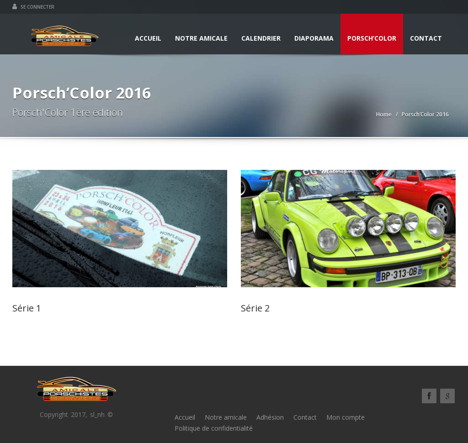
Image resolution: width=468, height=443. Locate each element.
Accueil (148, 38)
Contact (426, 38)
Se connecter (33, 7)
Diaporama (314, 38)
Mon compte (345, 417)
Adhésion (270, 417)
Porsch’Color (371, 38)
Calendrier (261, 38)
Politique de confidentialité (214, 428)
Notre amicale (201, 38)
